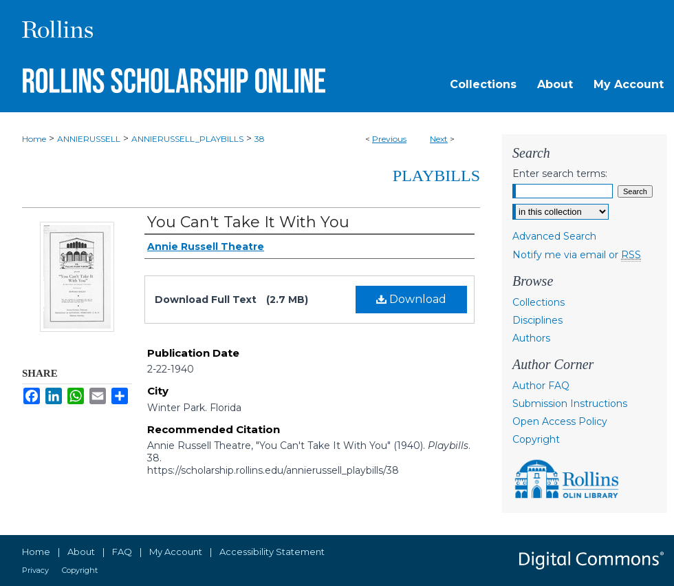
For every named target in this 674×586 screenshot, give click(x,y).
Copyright (536, 439)
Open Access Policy (559, 421)
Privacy (35, 570)
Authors (531, 338)
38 (259, 139)
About (81, 551)
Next (439, 139)
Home (34, 139)
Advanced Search (554, 236)
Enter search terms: (559, 173)
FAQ (122, 551)
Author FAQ (540, 385)
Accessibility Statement (272, 551)
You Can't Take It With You (248, 222)
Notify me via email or (576, 255)
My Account (175, 551)
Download (411, 299)
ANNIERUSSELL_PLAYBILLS (187, 139)
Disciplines (537, 320)
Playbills (436, 176)
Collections (538, 302)
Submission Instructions (569, 403)
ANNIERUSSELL (88, 139)
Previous (389, 139)
